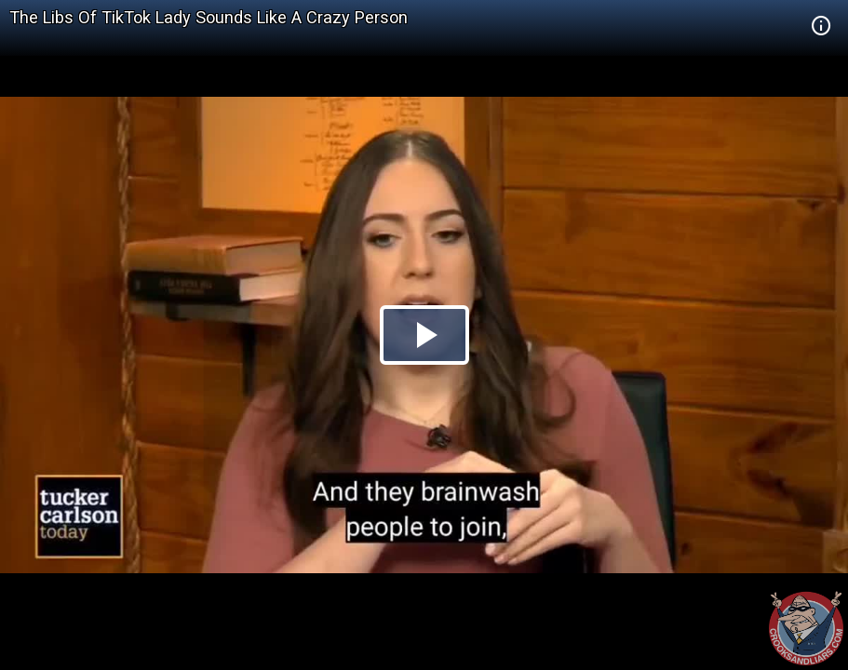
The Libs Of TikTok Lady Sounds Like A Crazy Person (208, 17)
